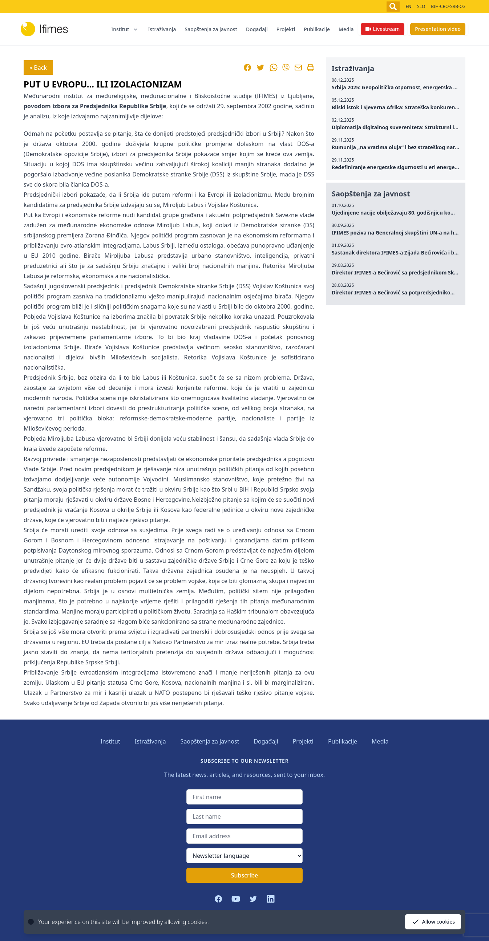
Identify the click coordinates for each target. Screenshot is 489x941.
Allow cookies (433, 921)
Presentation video (438, 28)
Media (346, 29)
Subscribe (244, 875)
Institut (110, 741)
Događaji (257, 29)
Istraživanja (162, 29)
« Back (38, 68)
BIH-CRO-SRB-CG (448, 6)
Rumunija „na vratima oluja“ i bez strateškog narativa (400, 147)
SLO (421, 6)
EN (408, 6)
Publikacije (317, 29)
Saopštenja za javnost (211, 29)
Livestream (382, 28)
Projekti (285, 29)
